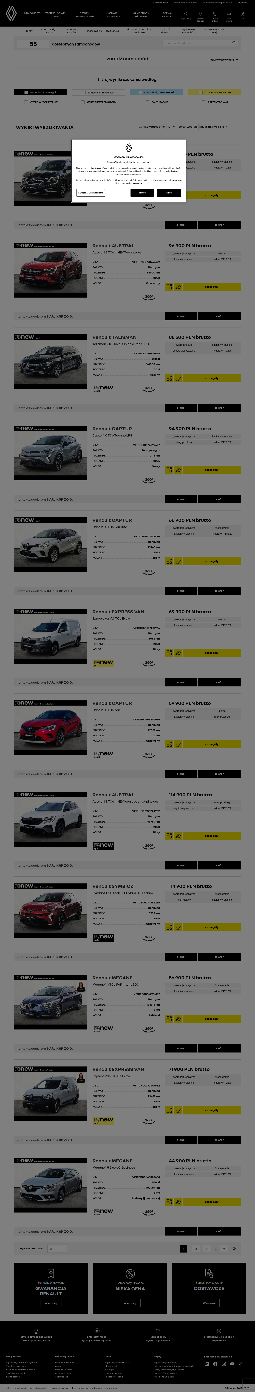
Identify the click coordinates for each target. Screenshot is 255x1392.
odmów (142, 193)
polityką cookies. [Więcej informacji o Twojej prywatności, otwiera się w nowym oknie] (134, 183)
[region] (128, 171)
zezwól (168, 193)
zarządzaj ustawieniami (90, 193)
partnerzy (97, 168)
